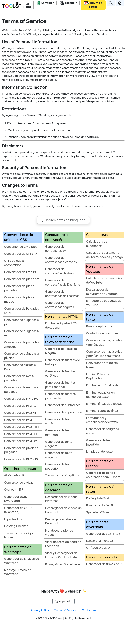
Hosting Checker (16, 526)
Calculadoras (97, 235)
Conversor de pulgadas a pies (21, 322)
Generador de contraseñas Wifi (56, 249)
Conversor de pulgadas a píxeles (21, 356)
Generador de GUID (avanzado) (18, 510)
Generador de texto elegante (58, 444)
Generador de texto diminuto (58, 433)
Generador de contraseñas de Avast (60, 271)
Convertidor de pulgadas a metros (21, 345)
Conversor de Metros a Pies (20, 367)
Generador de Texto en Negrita (61, 351)
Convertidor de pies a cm (21, 279)
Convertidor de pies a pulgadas (19, 288)
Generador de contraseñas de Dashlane (62, 282)
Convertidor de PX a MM (21, 413)
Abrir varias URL (15, 475)
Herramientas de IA (102, 557)
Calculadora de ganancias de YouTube (104, 280)
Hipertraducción (15, 519)
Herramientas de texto (99, 317)
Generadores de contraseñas (58, 237)
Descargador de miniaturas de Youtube (102, 292)
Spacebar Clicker (98, 512)
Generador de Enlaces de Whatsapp (21, 561)
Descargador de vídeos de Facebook (63, 510)
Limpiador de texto (99, 451)
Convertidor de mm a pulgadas (19, 378)
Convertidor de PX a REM (21, 427)
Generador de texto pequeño (58, 466)
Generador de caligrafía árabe (102, 431)
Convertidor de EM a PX (20, 272)
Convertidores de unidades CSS (18, 237)
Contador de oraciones (102, 333)
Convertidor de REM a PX (21, 459)
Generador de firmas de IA (104, 564)
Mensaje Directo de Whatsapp (17, 572)
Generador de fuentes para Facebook (60, 385)
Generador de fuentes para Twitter (60, 396)
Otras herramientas (20, 469)
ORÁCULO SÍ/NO (98, 548)
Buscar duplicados (99, 326)
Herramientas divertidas (97, 524)
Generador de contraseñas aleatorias (61, 260)
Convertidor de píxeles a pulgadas (21, 450)
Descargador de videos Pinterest (61, 499)
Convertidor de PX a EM (20, 434)
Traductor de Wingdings (62, 475)
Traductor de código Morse (18, 535)
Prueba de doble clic (100, 505)
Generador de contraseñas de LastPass (62, 294)
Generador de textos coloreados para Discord (103, 475)
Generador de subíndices (62, 405)
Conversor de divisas (18, 482)
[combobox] (63, 220)
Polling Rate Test (97, 498)
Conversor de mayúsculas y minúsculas (104, 343)
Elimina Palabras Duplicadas (97, 376)
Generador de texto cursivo (58, 421)
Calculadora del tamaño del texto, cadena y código (104, 255)
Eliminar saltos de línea (102, 411)
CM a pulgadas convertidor (14, 263)
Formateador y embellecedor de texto (102, 420)
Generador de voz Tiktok (103, 534)
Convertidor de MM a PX (21, 398)
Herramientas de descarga (58, 487)
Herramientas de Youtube (99, 269)
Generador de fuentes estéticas (60, 373)
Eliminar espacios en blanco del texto (100, 395)
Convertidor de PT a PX (20, 406)
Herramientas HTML (61, 317)
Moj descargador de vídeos (59, 533)
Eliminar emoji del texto (102, 385)
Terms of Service (65, 610)
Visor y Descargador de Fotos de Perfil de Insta (61, 555)
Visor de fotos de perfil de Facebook (63, 544)
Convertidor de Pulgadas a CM (21, 311)
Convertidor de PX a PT (20, 420)
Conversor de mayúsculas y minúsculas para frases (104, 354)
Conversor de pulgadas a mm (21, 333)
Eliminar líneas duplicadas (104, 404)
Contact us (89, 610)
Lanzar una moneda (99, 541)
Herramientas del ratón (100, 489)
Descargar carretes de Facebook (60, 521)
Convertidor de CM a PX (20, 254)
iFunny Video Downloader (63, 564)
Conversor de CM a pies (20, 247)
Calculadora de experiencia (96, 244)
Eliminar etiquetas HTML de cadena (62, 325)
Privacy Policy (40, 610)
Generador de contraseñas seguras (59, 305)
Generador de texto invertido (99, 443)
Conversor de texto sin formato (102, 365)
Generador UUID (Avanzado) (15, 499)
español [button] (62, 601)
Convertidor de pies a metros (19, 299)
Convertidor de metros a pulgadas (21, 390)
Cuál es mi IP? (13, 489)
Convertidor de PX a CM (20, 441)
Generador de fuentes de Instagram (62, 362)
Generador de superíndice (63, 412)
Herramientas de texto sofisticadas (60, 339)
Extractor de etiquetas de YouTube (103, 303)
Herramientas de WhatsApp (17, 549)
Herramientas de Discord (99, 463)
